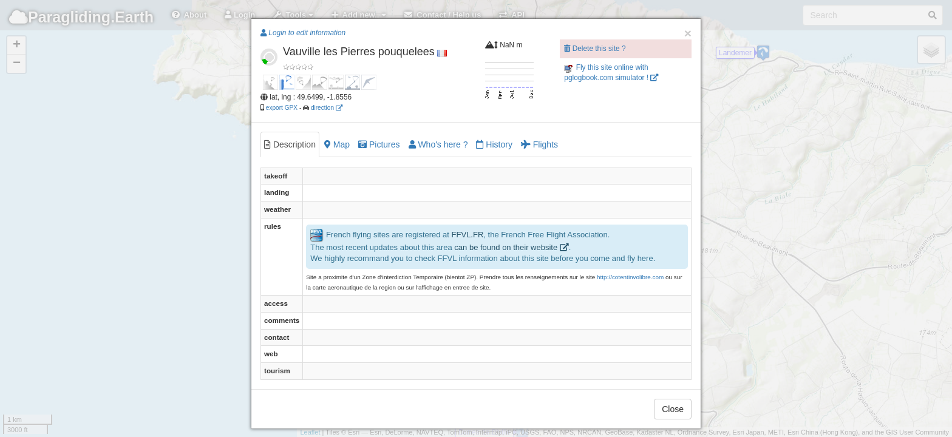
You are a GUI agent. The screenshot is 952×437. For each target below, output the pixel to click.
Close (673, 409)
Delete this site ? (594, 48)
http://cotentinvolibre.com (630, 277)
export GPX (282, 107)
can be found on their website (511, 247)
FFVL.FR (468, 234)
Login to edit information (302, 33)
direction (326, 107)
